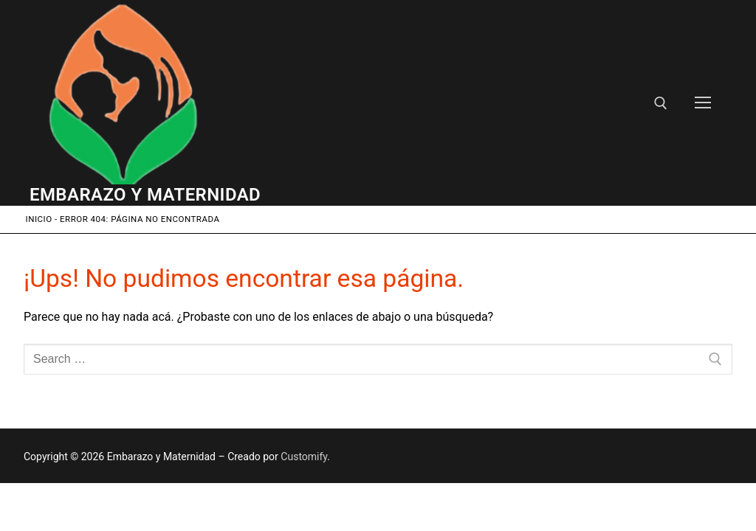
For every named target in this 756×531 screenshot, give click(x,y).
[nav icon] (702, 103)
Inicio (39, 219)
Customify (304, 456)
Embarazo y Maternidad (145, 194)
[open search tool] (660, 103)
